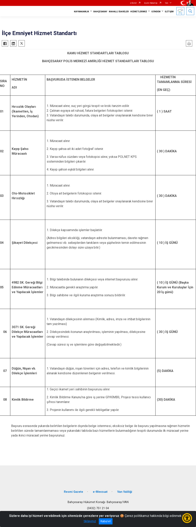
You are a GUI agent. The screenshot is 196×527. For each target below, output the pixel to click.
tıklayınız (90, 521)
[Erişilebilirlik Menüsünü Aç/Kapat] (187, 518)
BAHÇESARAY (100, 11)
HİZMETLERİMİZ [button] (138, 11)
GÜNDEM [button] (155, 11)
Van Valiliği (124, 492)
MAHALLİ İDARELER (119, 11)
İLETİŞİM (169, 11)
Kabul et (106, 521)
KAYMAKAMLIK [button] (81, 11)
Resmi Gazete (73, 492)
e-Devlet (133, 3)
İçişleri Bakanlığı (151, 3)
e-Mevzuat (100, 492)
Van (166, 3)
